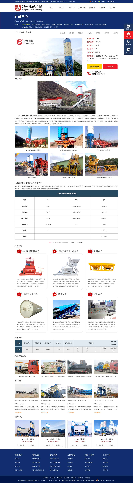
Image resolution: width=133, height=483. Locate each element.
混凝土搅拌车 (38, 27)
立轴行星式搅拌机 (27, 27)
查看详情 (22, 445)
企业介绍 (17, 458)
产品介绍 (62, 33)
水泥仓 (56, 27)
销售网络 (87, 470)
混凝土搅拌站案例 (55, 462)
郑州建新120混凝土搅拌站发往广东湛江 (106, 376)
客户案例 (98, 33)
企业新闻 (70, 458)
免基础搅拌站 (36, 24)
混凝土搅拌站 (40, 21)
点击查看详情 (18, 412)
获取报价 (32, 445)
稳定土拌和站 (89, 24)
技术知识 (70, 466)
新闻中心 (61, 7)
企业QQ (94, 1)
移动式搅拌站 (45, 24)
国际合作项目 (18, 470)
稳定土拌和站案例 (55, 466)
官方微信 (103, 1)
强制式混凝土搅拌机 (100, 24)
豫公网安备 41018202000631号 (106, 480)
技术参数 (89, 33)
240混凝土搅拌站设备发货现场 (27, 376)
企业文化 (17, 466)
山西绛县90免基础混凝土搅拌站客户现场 (26, 400)
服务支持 (92, 7)
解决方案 (59, 478)
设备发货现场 (54, 470)
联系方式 (105, 458)
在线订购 (110, 67)
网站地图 (105, 466)
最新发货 (107, 33)
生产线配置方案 (54, 458)
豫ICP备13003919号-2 (54, 480)
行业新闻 (70, 462)
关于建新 (102, 7)
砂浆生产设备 (79, 24)
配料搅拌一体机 (68, 24)
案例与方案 (81, 7)
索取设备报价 (94, 67)
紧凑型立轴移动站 (57, 24)
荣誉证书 (17, 462)
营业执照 (70, 470)
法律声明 (105, 470)
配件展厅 (87, 466)
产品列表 (17, 24)
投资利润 (71, 33)
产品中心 (71, 7)
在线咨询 (105, 462)
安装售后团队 (89, 462)
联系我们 (112, 7)
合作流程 (87, 458)
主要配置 (80, 33)
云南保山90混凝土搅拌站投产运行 (103, 400)
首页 (51, 7)
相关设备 (115, 33)
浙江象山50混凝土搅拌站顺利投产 (77, 400)
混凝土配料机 (48, 27)
